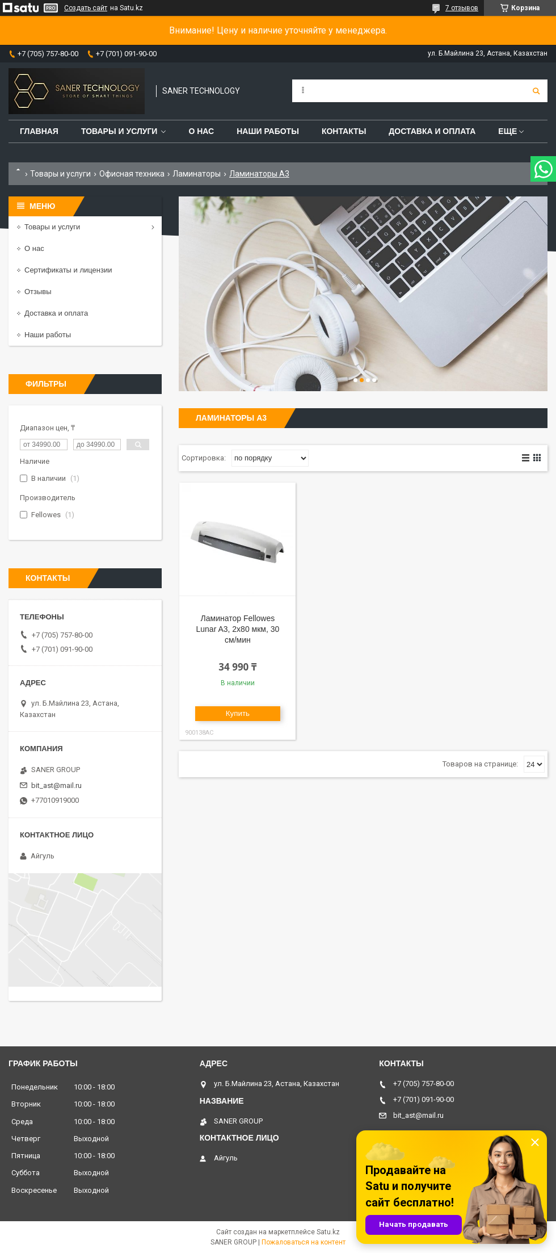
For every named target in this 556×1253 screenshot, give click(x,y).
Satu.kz (328, 1232)
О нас (201, 131)
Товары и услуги (119, 131)
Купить (238, 713)
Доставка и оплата (432, 131)
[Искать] (536, 90)
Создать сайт (85, 8)
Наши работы (268, 131)
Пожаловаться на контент (304, 1242)
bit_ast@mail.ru (56, 785)
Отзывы (38, 291)
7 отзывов (461, 8)
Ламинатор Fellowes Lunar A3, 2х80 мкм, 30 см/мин (237, 629)
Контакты (344, 131)
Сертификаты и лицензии (68, 270)
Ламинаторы (196, 173)
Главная (39, 131)
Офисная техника (132, 173)
